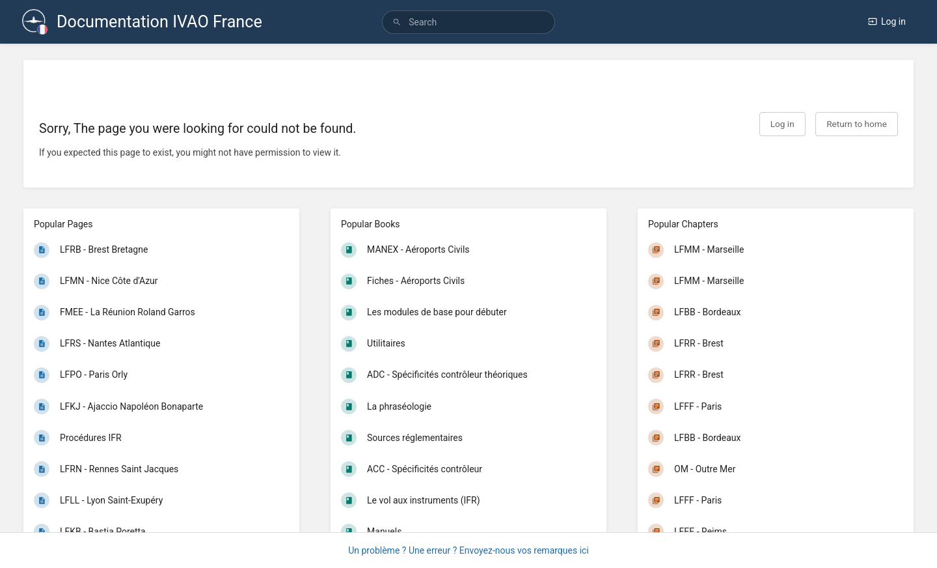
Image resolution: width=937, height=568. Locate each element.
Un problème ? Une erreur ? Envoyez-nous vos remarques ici (468, 550)
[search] (468, 22)
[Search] (396, 22)
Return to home (856, 124)
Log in (887, 21)
